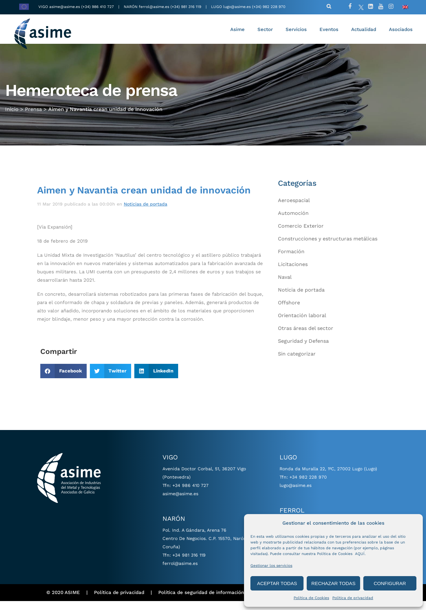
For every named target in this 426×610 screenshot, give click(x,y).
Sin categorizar (297, 363)
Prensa (33, 115)
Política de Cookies (311, 598)
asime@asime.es (64, 6)
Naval (285, 286)
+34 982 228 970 (308, 486)
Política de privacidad (352, 598)
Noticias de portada (145, 212)
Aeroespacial (294, 209)
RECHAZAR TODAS (334, 583)
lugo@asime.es (237, 6)
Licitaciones (293, 273)
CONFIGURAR (390, 583)
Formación (291, 260)
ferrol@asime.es (154, 6)
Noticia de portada (301, 299)
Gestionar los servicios (271, 565)
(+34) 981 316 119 (185, 6)
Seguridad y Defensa (303, 350)
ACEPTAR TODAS (277, 583)
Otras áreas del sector (305, 337)
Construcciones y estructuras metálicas (327, 248)
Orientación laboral (302, 324)
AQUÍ (360, 553)
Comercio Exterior (301, 235)
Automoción (293, 222)
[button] (63, 380)
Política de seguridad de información (201, 601)
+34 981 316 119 (189, 564)
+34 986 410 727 (190, 494)
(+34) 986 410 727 (98, 6)
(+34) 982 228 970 (268, 6)
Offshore (289, 312)
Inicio (12, 115)
